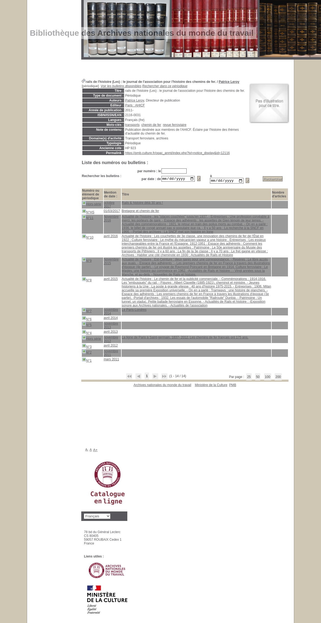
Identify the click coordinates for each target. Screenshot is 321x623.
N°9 (87, 260)
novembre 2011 (111, 354)
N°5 (87, 325)
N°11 (87, 218)
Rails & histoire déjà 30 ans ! (142, 204)
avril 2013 (111, 332)
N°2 (87, 352)
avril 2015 (111, 280)
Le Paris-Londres (134, 310)
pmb (232, 386)
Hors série (91, 338)
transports (132, 125)
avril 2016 (111, 237)
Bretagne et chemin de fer (140, 212)
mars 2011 (111, 360)
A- (86, 450)
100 (267, 378)
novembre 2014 (111, 312)
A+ (95, 451)
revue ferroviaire (174, 125)
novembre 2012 (111, 340)
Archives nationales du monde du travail (162, 386)
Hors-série (91, 204)
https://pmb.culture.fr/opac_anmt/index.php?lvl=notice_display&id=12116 (177, 153)
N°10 (87, 237)
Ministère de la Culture (211, 386)
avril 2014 (111, 319)
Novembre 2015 (111, 262)
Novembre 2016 (111, 219)
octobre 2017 (109, 205)
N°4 (87, 333)
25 (249, 378)
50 (258, 378)
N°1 (87, 360)
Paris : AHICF (135, 105)
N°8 (87, 280)
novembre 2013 (111, 326)
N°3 (87, 347)
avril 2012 (111, 346)
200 (278, 378)
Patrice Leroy (229, 82)
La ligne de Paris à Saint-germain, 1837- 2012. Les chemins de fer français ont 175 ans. (185, 338)
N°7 (87, 311)
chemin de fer (151, 125)
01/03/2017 (112, 212)
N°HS (88, 212)
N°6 (87, 319)
